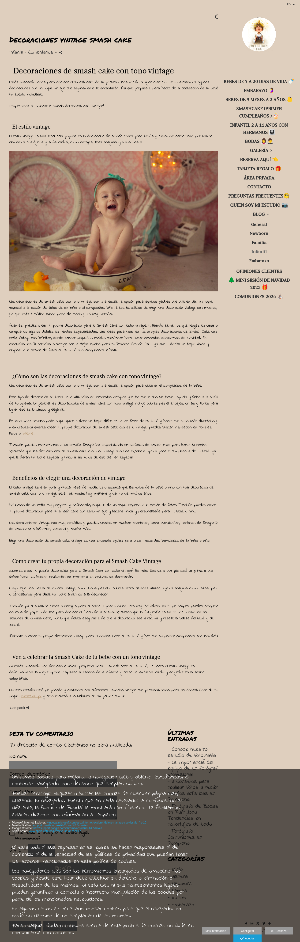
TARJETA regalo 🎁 (259, 169)
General (259, 224)
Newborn (259, 233)
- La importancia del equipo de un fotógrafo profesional (194, 768)
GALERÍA (259, 150)
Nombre (18, 756)
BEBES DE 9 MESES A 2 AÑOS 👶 (259, 99)
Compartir (19, 708)
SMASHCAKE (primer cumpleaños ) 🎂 (259, 112)
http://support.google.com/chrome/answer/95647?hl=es (68, 828)
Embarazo (259, 260)
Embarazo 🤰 (259, 90)
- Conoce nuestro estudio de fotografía (192, 752)
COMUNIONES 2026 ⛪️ (259, 296)
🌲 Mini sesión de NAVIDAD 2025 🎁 (259, 283)
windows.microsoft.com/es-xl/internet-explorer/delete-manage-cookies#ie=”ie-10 (96, 822)
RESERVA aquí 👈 (259, 159)
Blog (259, 214)
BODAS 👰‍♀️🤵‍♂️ (259, 141)
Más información (216, 931)
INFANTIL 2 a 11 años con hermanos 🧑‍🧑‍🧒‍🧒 (259, 128)
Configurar (247, 931)
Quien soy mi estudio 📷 (259, 205)
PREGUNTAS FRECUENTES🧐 (259, 196)
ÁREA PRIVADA (259, 178)
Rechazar (279, 931)
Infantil (259, 251)
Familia (259, 242)
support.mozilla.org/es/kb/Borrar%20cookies (60, 825)
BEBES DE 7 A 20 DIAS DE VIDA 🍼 (259, 81)
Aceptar (247, 939)
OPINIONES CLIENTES (259, 271)
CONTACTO (259, 187)
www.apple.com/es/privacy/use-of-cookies (55, 831)
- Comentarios (40, 52)
